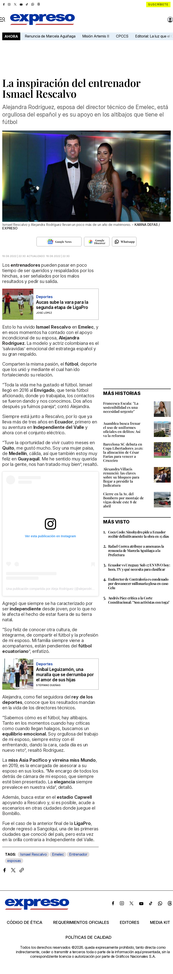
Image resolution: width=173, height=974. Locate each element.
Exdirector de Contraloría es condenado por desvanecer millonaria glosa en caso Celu (138, 583)
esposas (14, 860)
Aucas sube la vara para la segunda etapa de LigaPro (62, 305)
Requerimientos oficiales (81, 922)
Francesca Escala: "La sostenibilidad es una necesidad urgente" (120, 407)
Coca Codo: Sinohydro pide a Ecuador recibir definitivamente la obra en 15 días (138, 534)
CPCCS (122, 36)
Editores (129, 922)
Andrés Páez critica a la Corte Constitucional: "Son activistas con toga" (138, 600)
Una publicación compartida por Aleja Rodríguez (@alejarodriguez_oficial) (57, 589)
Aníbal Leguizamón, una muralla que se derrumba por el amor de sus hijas (65, 674)
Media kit (160, 922)
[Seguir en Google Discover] (96, 241)
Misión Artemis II (95, 36)
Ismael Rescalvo (33, 854)
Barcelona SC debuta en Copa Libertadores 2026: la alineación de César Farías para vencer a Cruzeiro (123, 452)
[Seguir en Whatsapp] (124, 241)
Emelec (58, 854)
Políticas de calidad (89, 937)
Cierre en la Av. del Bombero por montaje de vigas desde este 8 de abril (123, 499)
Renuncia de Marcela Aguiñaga (50, 36)
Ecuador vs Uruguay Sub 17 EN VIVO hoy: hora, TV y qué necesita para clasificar (139, 567)
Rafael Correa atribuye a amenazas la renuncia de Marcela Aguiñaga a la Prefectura (136, 550)
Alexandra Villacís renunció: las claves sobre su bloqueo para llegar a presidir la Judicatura (121, 477)
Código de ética (24, 922)
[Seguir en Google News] (59, 241)
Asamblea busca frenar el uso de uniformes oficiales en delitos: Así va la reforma (121, 429)
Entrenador (78, 854)
